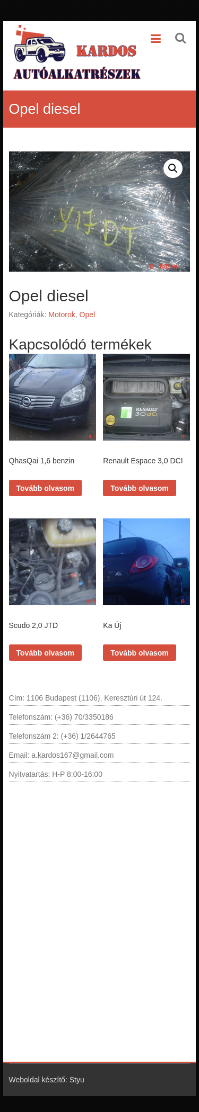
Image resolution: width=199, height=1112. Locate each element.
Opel (88, 314)
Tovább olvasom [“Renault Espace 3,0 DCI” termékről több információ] (139, 488)
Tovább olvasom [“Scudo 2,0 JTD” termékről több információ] (45, 653)
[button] (173, 168)
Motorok (61, 314)
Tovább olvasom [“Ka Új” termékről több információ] (139, 653)
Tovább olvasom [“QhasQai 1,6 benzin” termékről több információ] (45, 488)
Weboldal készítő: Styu (46, 1079)
